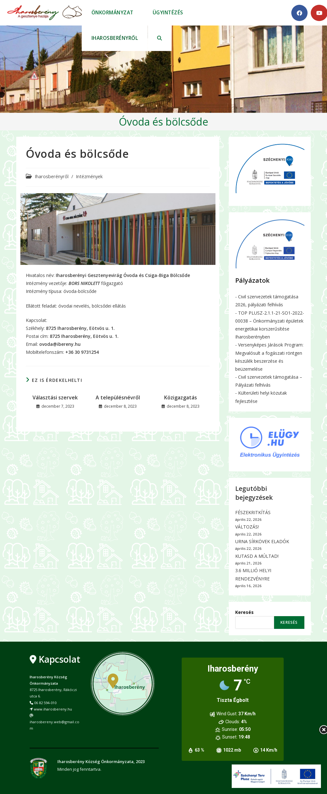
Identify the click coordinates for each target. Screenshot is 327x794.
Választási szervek (55, 397)
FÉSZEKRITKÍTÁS (253, 512)
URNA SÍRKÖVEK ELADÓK (262, 541)
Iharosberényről (52, 176)
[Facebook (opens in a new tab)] (299, 13)
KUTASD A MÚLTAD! (257, 556)
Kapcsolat (59, 659)
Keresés (244, 612)
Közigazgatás (180, 397)
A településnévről (118, 397)
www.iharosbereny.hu (53, 709)
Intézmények (89, 176)
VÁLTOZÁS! (247, 527)
